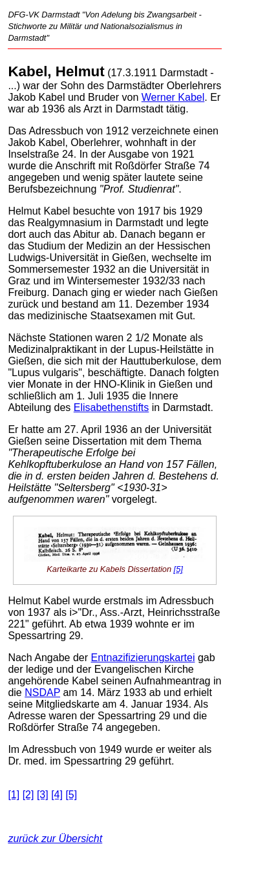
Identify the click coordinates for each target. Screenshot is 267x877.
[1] (13, 794)
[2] (28, 794)
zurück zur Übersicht (55, 838)
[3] (42, 794)
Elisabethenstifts (111, 407)
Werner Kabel (173, 97)
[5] (178, 569)
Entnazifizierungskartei (143, 657)
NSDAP (42, 692)
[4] (57, 794)
